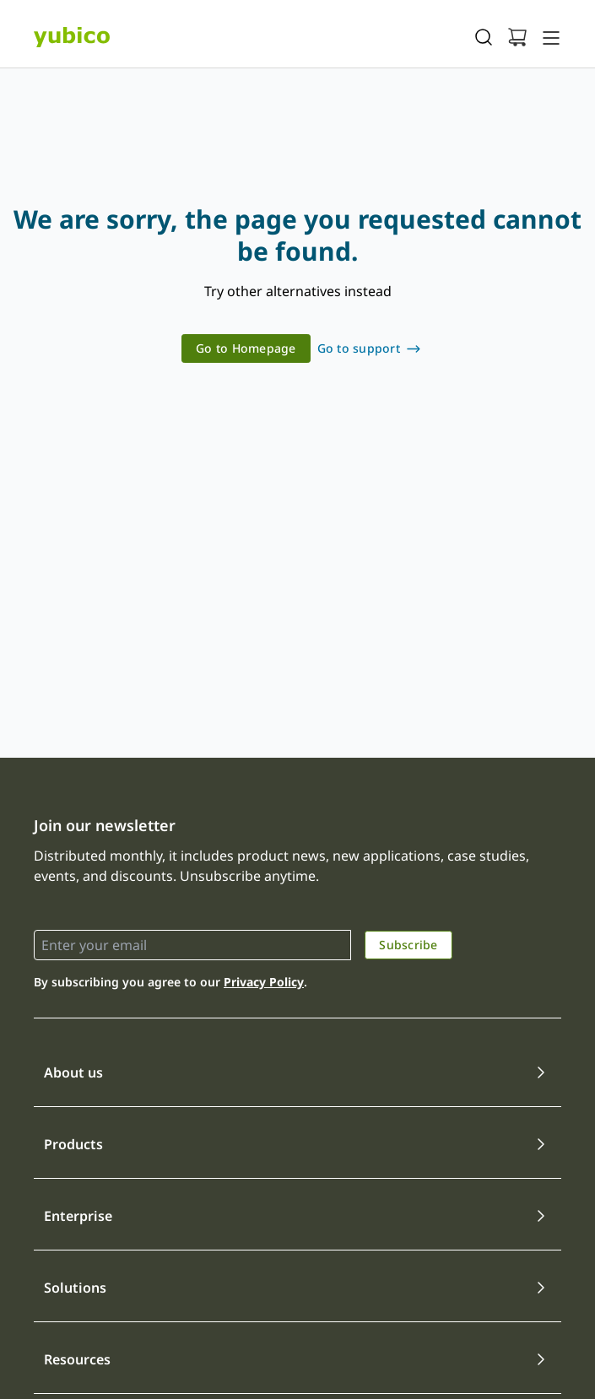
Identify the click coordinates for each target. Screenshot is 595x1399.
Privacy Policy (264, 982)
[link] (246, 348)
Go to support (358, 348)
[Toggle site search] (483, 37)
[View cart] (517, 37)
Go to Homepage (246, 348)
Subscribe (408, 945)
